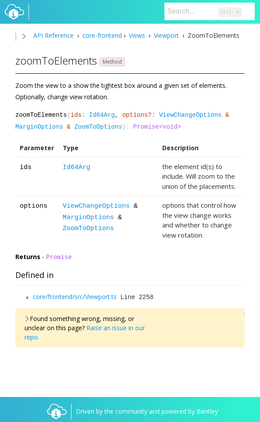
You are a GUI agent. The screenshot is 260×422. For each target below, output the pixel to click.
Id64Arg (102, 115)
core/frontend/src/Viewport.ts (75, 296)
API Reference (53, 35)
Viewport (166, 35)
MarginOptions (39, 126)
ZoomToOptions (98, 126)
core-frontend (101, 35)
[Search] (209, 11)
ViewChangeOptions (190, 115)
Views (137, 35)
